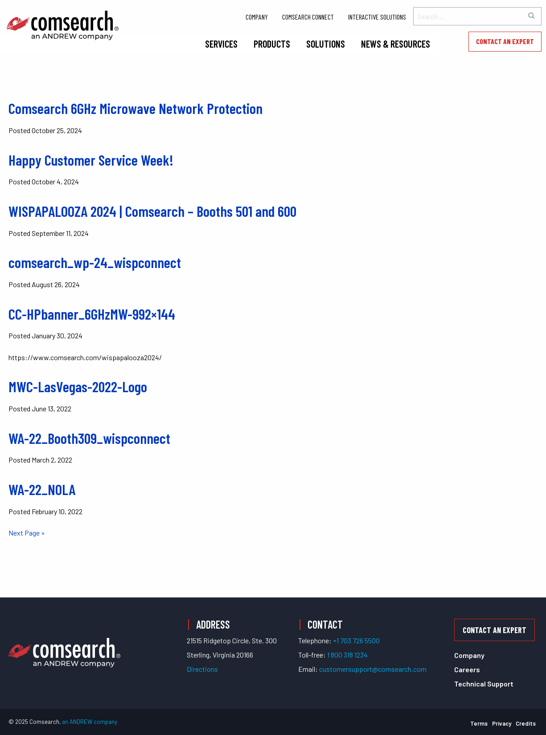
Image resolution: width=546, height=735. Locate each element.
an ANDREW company (89, 721)
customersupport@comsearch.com (373, 669)
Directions (202, 669)
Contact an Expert (505, 41)
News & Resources (395, 43)
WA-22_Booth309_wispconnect (89, 438)
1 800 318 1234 (347, 654)
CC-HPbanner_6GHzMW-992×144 (91, 314)
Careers (467, 669)
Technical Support (483, 683)
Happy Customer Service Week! (90, 160)
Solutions (325, 43)
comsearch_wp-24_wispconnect (94, 262)
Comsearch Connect (308, 16)
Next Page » (26, 532)
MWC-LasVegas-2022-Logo (77, 386)
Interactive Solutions (377, 16)
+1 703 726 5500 (356, 640)
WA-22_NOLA (41, 489)
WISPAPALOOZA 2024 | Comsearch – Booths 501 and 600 (152, 211)
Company (257, 16)
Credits (526, 723)
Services (221, 43)
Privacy (501, 723)
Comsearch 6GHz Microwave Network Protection (135, 108)
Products (272, 43)
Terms (479, 723)
